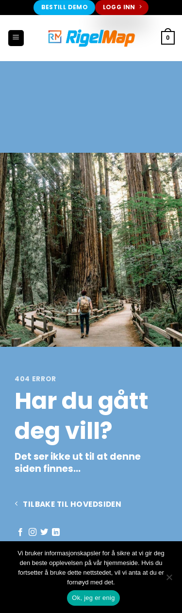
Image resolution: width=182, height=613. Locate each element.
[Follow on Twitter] (44, 532)
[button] (16, 38)
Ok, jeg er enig (93, 597)
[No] (169, 580)
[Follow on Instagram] (32, 532)
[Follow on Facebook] (20, 532)
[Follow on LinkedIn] (56, 532)
